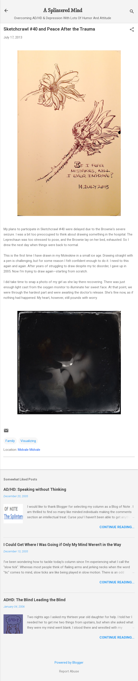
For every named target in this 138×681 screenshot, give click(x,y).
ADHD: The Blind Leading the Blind (35, 599)
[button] (131, 30)
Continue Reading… (116, 527)
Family (10, 441)
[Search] (131, 12)
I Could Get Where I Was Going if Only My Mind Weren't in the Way (62, 544)
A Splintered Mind (62, 10)
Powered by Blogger (69, 663)
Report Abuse (69, 671)
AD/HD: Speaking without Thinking (35, 489)
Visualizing (28, 441)
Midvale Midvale (29, 450)
